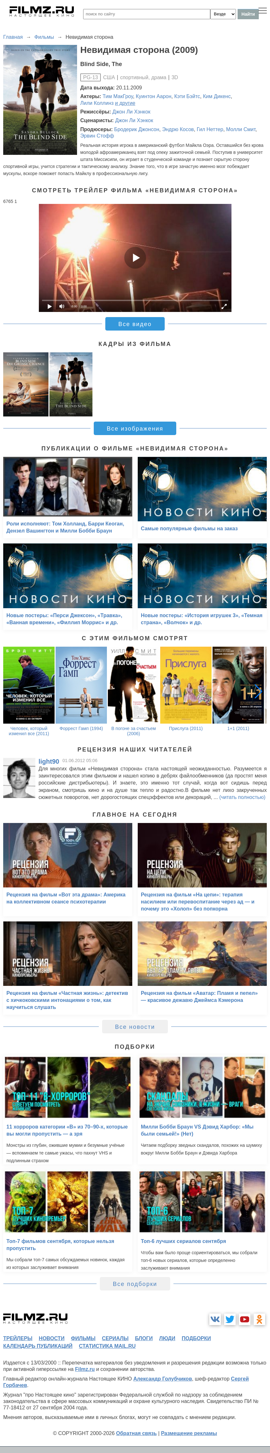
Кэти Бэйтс (187, 96)
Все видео (135, 324)
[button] (258, 691)
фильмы (83, 1338)
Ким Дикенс (217, 96)
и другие (125, 103)
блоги (143, 1338)
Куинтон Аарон (153, 96)
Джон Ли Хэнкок (131, 111)
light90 (49, 761)
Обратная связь (136, 1433)
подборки (196, 1338)
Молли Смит (240, 129)
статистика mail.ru (107, 1346)
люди (167, 1338)
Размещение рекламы (189, 1433)
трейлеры (17, 1338)
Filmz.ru (85, 1369)
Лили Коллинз (97, 103)
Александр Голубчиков (162, 1379)
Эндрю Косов (178, 129)
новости (52, 1338)
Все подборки (135, 1284)
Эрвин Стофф (97, 136)
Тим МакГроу (118, 96)
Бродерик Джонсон (136, 129)
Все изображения (135, 428)
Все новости (135, 1027)
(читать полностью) (242, 797)
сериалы (115, 1338)
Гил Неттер (210, 129)
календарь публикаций (38, 1346)
